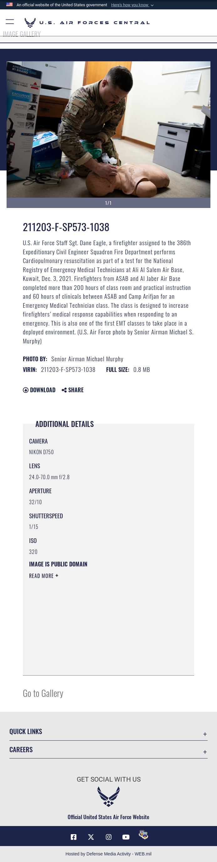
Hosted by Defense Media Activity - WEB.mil (108, 853)
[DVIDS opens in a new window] (143, 834)
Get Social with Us (109, 779)
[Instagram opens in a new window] (108, 837)
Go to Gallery (43, 692)
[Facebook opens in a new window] (73, 837)
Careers (21, 749)
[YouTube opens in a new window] (126, 837)
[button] (133, 5)
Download (39, 390)
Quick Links (25, 731)
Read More (42, 576)
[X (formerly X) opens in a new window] (91, 837)
